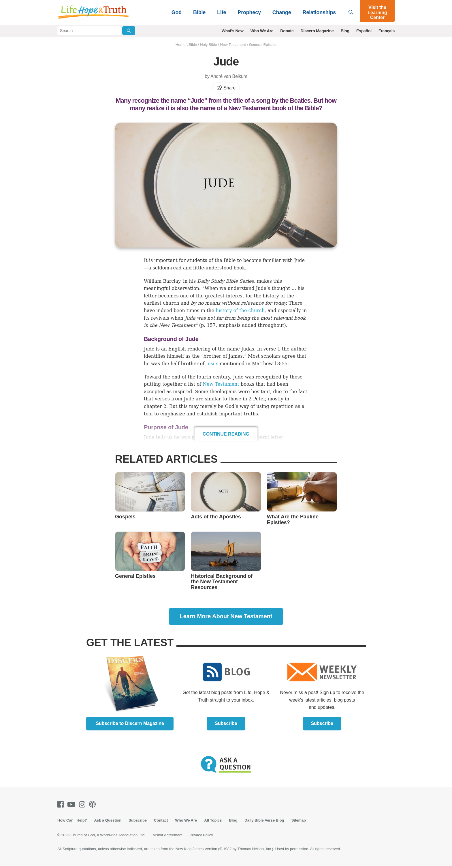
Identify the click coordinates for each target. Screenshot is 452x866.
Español (364, 31)
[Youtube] (72, 804)
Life (221, 12)
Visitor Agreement (167, 835)
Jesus (212, 363)
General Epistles (262, 44)
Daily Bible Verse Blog (264, 820)
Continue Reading (226, 434)
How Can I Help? (72, 820)
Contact (161, 820)
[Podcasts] (93, 804)
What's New (233, 31)
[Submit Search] (128, 30)
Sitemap (298, 820)
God (177, 12)
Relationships (319, 12)
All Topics (213, 820)
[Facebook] (61, 804)
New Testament (233, 44)
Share (226, 87)
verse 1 (271, 349)
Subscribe (226, 723)
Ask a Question (108, 820)
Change (281, 12)
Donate (286, 31)
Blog (345, 31)
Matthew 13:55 (269, 363)
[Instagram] (83, 804)
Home (181, 44)
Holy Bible (208, 44)
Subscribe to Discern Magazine (130, 723)
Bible (199, 12)
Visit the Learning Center (377, 12)
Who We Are (262, 31)
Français (386, 31)
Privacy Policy (201, 835)
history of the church (240, 310)
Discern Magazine (317, 31)
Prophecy (249, 12)
